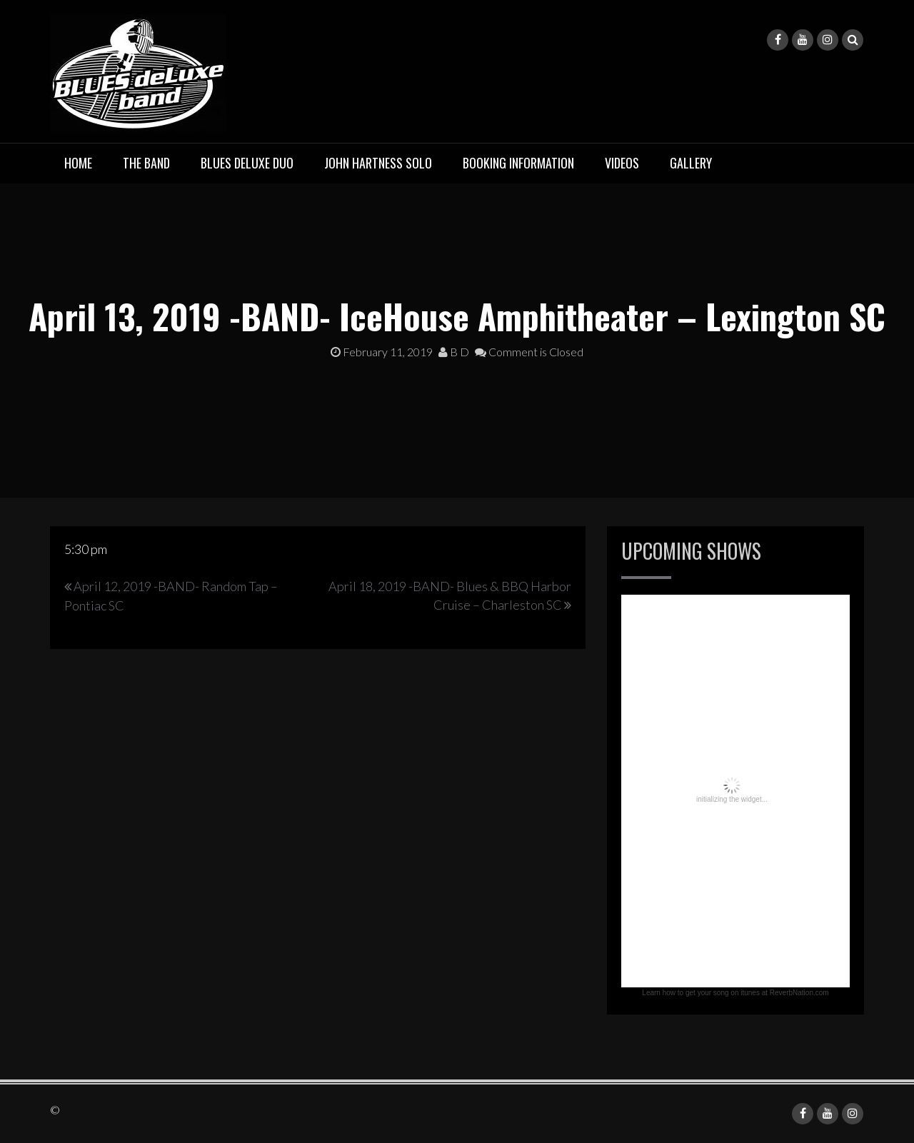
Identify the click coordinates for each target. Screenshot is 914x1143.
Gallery (691, 162)
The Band (146, 162)
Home (78, 162)
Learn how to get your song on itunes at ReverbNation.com (735, 993)
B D (453, 351)
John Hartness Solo (378, 162)
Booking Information (518, 162)
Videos (622, 162)
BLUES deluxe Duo (247, 162)
